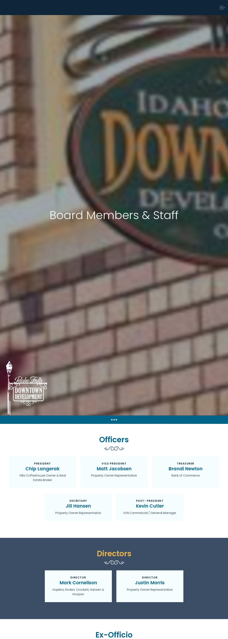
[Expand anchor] (114, 419)
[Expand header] (222, 7)
